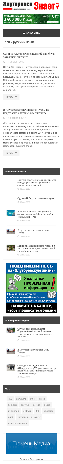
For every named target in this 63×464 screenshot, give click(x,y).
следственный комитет (29, 417)
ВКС (37, 411)
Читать (11, 96)
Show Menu (31, 33)
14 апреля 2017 (13, 61)
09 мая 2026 (23, 236)
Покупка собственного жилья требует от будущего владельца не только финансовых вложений (36, 182)
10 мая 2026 (23, 189)
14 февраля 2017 (14, 118)
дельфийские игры (17, 423)
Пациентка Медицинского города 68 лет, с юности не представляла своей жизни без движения (36, 248)
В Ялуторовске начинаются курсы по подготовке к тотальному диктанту (26, 111)
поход (47, 404)
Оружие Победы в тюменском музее (35, 198)
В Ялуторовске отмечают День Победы (33, 231)
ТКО (10, 398)
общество (48, 411)
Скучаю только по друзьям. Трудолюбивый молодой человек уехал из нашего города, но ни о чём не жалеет (35, 332)
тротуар (25, 404)
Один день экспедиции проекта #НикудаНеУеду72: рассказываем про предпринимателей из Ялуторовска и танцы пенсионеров (36, 369)
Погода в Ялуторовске (31, 459)
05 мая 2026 (23, 377)
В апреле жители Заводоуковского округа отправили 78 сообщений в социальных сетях (35, 214)
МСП (32, 398)
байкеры (12, 404)
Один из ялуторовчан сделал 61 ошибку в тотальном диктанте (29, 55)
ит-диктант (13, 411)
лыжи (42, 398)
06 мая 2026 (23, 340)
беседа (36, 404)
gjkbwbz (27, 411)
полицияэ (21, 398)
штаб (10, 417)
